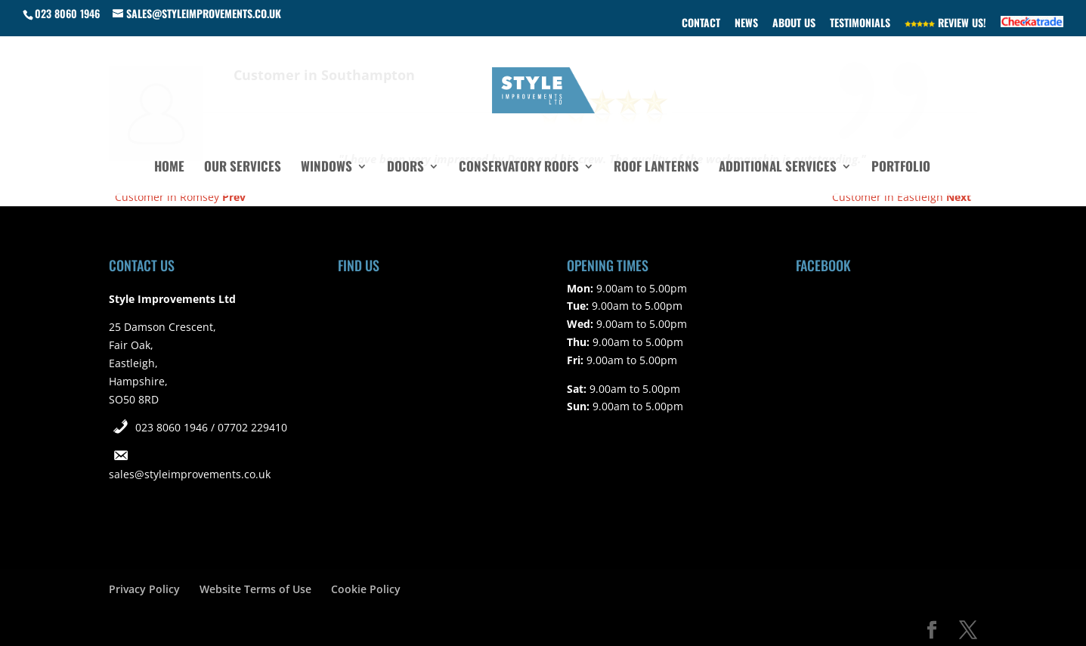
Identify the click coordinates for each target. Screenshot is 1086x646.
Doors (405, 168)
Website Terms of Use (255, 589)
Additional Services (778, 168)
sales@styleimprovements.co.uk (190, 474)
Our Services (242, 168)
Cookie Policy (366, 589)
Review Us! (945, 23)
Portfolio (900, 168)
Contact (701, 23)
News (746, 23)
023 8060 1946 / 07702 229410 (211, 427)
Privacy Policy (144, 589)
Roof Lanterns (656, 168)
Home (169, 168)
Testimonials (860, 23)
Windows (326, 168)
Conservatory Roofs (519, 168)
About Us (793, 23)
